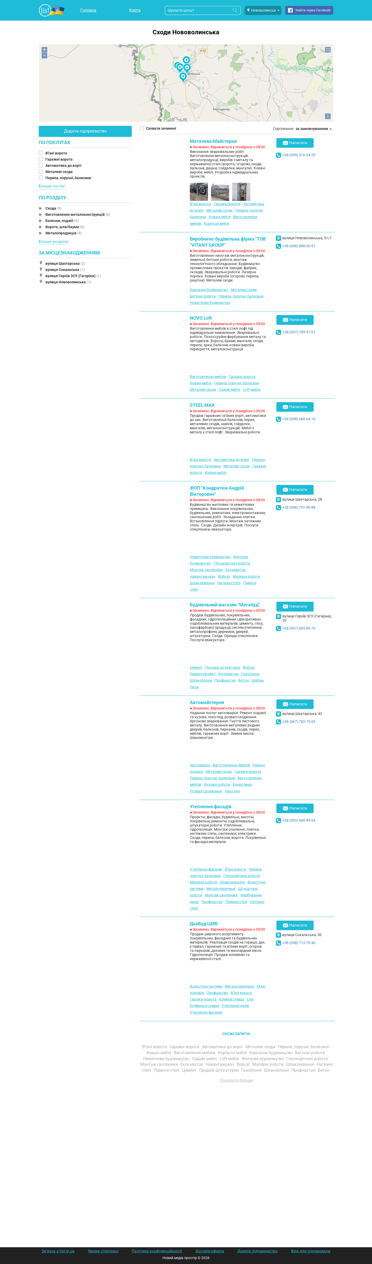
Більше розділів (53, 241)
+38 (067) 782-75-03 (298, 722)
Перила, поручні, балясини (68, 178)
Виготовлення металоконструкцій (77, 214)
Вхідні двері (242, 784)
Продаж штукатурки (222, 667)
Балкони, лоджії (62, 221)
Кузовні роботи (217, 784)
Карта (135, 10)
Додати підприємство (85, 131)
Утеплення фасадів (210, 806)
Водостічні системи (206, 986)
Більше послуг (52, 186)
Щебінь (258, 680)
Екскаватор (236, 570)
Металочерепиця (220, 889)
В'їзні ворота (56, 153)
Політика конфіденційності (157, 1251)
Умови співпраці (103, 1251)
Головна (88, 10)
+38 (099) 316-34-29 (298, 155)
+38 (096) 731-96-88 (298, 507)
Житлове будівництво (263, 1058)
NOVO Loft (201, 318)
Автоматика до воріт (63, 165)
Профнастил (225, 680)
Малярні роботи (246, 576)
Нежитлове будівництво (210, 303)
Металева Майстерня (213, 141)
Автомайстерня (207, 702)
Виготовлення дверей (231, 765)
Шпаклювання (202, 583)
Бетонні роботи (203, 296)
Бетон (244, 680)
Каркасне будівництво (209, 290)
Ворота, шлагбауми (64, 227)
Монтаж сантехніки (206, 570)
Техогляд (232, 791)
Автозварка (200, 765)
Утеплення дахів (235, 1006)
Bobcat (224, 576)
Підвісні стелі (236, 902)
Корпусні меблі (216, 223)
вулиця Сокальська (65, 270)
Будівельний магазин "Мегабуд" (225, 604)
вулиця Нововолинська (68, 282)
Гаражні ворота (59, 159)
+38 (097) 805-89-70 (298, 628)
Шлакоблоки (201, 680)
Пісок (194, 687)
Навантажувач (202, 576)
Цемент (196, 667)
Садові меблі (229, 389)
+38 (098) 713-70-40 (298, 943)
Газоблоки (250, 674)
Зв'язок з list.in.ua (58, 1251)
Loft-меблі (252, 389)
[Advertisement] (236, 1145)
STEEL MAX (202, 405)
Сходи (53, 208)
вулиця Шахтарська (65, 263)
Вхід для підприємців (310, 1251)
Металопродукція (63, 233)
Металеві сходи (59, 172)
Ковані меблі (219, 217)
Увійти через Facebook (313, 10)
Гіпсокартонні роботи (232, 563)
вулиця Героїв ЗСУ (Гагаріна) (73, 276)
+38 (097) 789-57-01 (298, 332)
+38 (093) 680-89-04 (298, 820)
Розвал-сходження (206, 791)
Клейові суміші (231, 999)
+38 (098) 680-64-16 (298, 419)
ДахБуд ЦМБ (204, 923)
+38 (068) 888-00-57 (298, 246)
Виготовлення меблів (208, 377)
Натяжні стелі (229, 583)
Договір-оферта (210, 1251)
